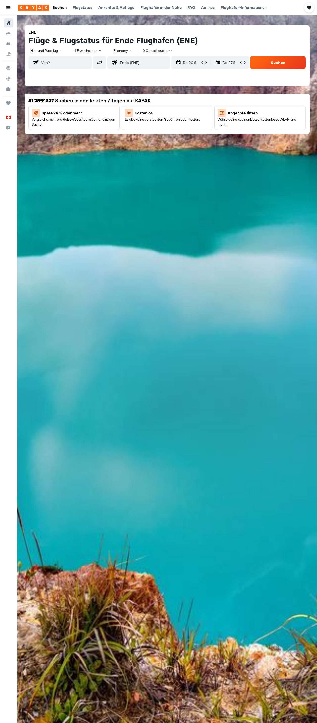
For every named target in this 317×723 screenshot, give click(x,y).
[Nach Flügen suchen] (8, 23)
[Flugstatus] (8, 79)
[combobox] (46, 50)
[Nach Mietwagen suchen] (8, 44)
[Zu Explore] (8, 68)
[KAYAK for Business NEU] (8, 89)
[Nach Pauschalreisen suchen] (8, 54)
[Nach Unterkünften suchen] (8, 33)
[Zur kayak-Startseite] (33, 8)
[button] (8, 7)
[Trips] (8, 103)
